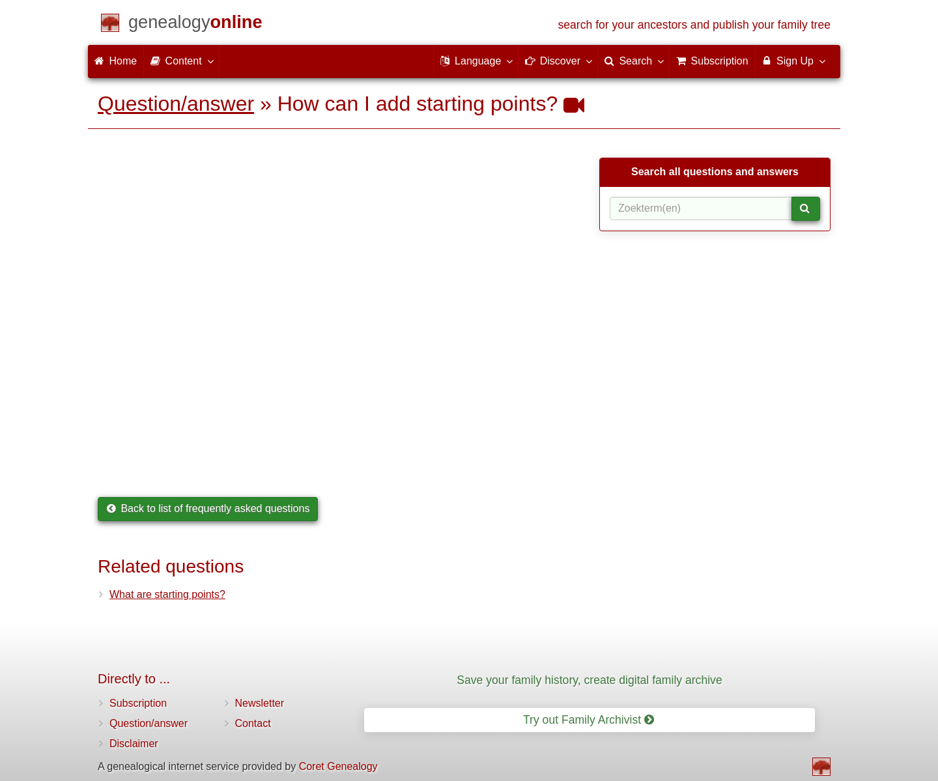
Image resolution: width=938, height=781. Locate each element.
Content (181, 60)
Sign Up (793, 60)
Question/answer (176, 103)
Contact (253, 723)
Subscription (138, 703)
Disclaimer (133, 743)
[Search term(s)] (701, 208)
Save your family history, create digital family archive (589, 680)
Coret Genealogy (338, 766)
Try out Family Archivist (588, 719)
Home (115, 60)
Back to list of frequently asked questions (207, 508)
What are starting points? (167, 594)
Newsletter (260, 703)
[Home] (195, 24)
